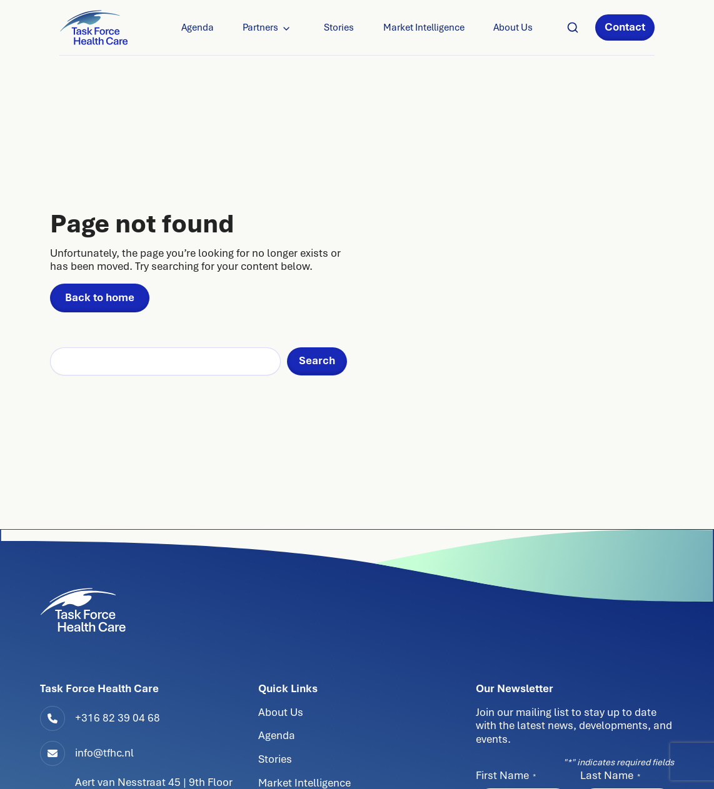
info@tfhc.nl (104, 753)
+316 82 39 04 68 (117, 718)
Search (317, 360)
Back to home (99, 297)
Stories (339, 27)
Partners (260, 27)
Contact (625, 27)
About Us (513, 27)
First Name (506, 775)
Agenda (197, 27)
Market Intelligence (424, 27)
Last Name (610, 775)
